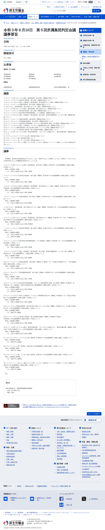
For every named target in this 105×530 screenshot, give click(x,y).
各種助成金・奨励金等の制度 (91, 46)
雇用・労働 (9, 437)
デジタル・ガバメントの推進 (91, 466)
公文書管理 (85, 469)
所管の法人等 (29, 485)
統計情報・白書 (62, 463)
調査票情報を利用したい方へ (66, 472)
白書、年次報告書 (62, 469)
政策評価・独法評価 (89, 74)
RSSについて (27, 514)
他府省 (19, 485)
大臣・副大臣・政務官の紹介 (66, 431)
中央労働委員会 (62, 453)
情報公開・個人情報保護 (89, 463)
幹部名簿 (59, 434)
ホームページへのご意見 (43, 514)
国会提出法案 (86, 431)
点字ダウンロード (46, 2)
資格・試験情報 (62, 456)
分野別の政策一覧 (88, 35)
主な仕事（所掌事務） (64, 439)
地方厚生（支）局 (62, 442)
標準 (90, 2)
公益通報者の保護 (87, 460)
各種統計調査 (61, 466)
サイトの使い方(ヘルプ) (12, 514)
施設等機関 (60, 450)
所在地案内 (60, 437)
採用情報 (59, 458)
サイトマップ (85, 7)
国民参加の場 (97, 7)
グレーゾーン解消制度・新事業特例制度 (91, 456)
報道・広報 (10, 447)
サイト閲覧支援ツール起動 (61, 2)
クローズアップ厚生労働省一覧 (61, 485)
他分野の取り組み (12, 442)
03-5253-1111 (38, 523)
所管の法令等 (87, 428)
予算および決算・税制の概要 (91, 69)
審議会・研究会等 (88, 52)
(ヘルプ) (72, 2)
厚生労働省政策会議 (89, 79)
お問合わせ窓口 (59, 7)
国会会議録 (86, 63)
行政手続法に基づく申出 (89, 471)
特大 (99, 2)
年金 (7, 439)
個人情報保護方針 (32, 512)
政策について (88, 30)
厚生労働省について (64, 428)
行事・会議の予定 (12, 461)
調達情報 (85, 452)
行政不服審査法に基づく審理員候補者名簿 (91, 475)
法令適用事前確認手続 (89, 450)
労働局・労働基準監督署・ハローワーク (66, 446)
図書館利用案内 (42, 485)
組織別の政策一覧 (88, 40)
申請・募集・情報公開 (90, 441)
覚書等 (84, 437)
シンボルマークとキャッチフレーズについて (55, 512)
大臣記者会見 (10, 453)
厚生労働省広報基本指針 (14, 450)
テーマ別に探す (12, 428)
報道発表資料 (10, 456)
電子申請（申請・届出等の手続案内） (91, 446)
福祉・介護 (9, 434)
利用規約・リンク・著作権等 (14, 512)
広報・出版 (9, 459)
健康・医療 (9, 431)
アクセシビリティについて (81, 512)
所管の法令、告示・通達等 (90, 434)
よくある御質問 (73, 7)
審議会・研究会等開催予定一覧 (91, 57)
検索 (98, 10)
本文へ (49, 7)
